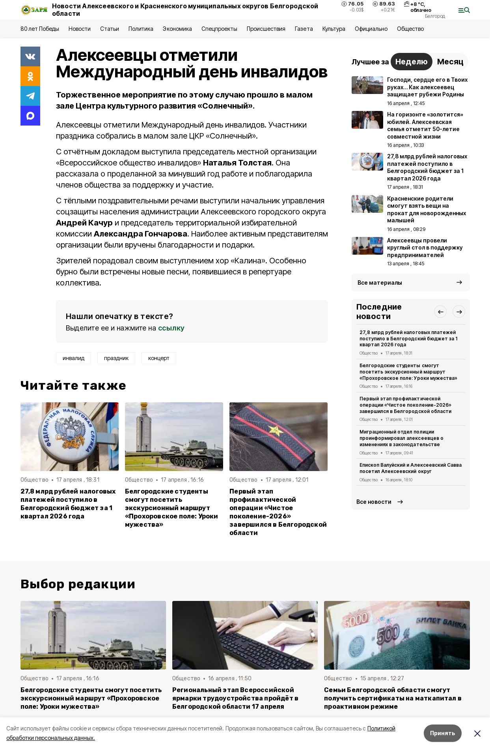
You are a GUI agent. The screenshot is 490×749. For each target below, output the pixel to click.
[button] (440, 311)
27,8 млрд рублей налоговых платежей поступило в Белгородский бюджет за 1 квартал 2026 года (68, 504)
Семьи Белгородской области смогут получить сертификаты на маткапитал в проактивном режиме (393, 698)
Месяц (450, 61)
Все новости (373, 501)
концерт (159, 358)
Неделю (411, 61)
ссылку (171, 328)
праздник (116, 358)
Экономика (177, 28)
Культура (333, 28)
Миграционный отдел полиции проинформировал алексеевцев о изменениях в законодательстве (401, 438)
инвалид (73, 358)
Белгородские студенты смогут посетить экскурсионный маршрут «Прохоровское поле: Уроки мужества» (171, 508)
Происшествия (266, 28)
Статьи (109, 28)
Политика (141, 28)
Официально (371, 28)
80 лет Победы (39, 28)
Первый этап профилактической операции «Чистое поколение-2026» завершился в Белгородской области (278, 512)
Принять (442, 733)
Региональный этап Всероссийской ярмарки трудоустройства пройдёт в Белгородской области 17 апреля (235, 698)
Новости (80, 28)
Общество (410, 28)
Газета (304, 28)
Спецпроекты (219, 28)
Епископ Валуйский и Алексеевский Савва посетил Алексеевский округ (411, 468)
